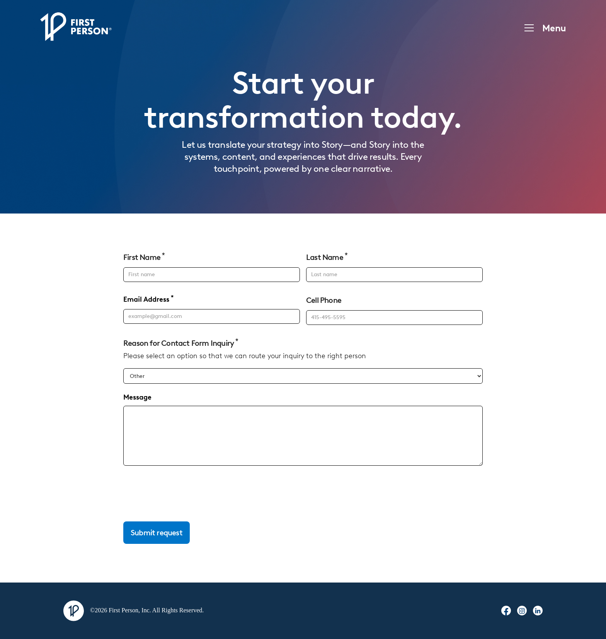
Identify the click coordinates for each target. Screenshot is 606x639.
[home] (76, 27)
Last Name (326, 257)
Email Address (148, 299)
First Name (144, 257)
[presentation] (182, 494)
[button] (543, 28)
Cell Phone (323, 300)
